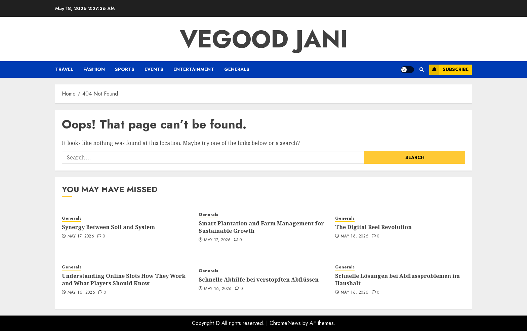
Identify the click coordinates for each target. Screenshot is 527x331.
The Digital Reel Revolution (373, 227)
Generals (236, 69)
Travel (64, 69)
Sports (124, 69)
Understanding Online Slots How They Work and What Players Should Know (124, 279)
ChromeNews (285, 323)
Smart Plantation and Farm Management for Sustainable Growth (261, 227)
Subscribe (449, 70)
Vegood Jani (264, 39)
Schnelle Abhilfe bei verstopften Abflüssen (259, 279)
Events (154, 69)
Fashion (94, 69)
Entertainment (193, 69)
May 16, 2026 (354, 236)
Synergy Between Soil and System (108, 227)
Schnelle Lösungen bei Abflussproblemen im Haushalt (397, 279)
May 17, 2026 (81, 236)
